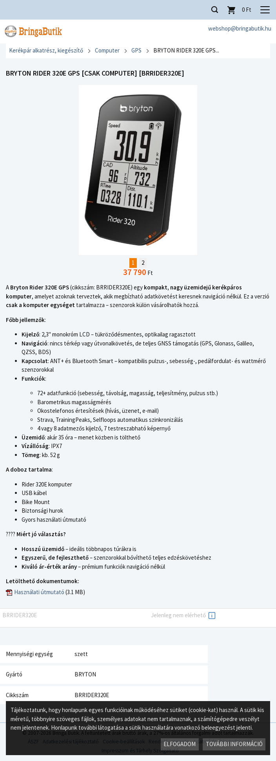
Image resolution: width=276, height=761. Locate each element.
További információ (234, 744)
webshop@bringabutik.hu (239, 28)
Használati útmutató (39, 592)
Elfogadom (179, 744)
